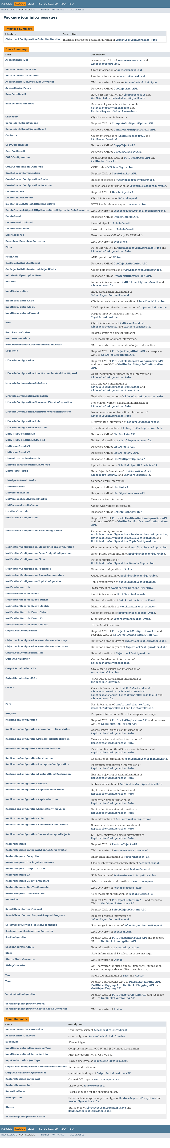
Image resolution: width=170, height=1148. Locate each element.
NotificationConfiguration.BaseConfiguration (33, 530)
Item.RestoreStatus (17, 332)
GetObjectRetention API (117, 903)
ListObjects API (124, 446)
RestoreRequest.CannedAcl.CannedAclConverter (36, 850)
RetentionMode (15, 1091)
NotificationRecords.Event (22, 593)
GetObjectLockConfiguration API (135, 634)
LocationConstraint (17, 511)
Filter (8, 247)
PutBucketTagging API (144, 981)
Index (63, 4)
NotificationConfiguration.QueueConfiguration (34, 575)
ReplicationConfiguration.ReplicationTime (31, 799)
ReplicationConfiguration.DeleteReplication (33, 748)
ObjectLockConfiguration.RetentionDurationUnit (36, 1066)
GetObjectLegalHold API (117, 354)
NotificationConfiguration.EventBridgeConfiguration (38, 553)
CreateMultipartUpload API (132, 276)
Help (71, 4)
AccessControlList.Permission (24, 1029)
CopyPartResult (15, 151)
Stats (8, 953)
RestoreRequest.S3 (17, 874)
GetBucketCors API (104, 161)
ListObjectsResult (16, 470)
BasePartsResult (15, 94)
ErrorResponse (14, 235)
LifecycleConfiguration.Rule (23, 421)
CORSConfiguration (17, 157)
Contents (11, 135)
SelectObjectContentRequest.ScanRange (31, 925)
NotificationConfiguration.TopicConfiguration (33, 581)
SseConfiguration (16, 937)
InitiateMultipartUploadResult (24, 275)
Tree (39, 4)
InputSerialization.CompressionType (28, 1048)
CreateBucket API (124, 173)
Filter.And (11, 256)
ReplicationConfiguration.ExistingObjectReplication (38, 774)
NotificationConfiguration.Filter (25, 559)
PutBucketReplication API (129, 720)
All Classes (77, 10)
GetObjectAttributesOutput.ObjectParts (30, 269)
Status (9, 1107)
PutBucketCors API (137, 157)
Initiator (10, 281)
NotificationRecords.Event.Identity (27, 606)
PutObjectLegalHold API (128, 351)
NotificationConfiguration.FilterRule (28, 568)
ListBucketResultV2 (17, 452)
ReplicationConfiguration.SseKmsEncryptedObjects (37, 834)
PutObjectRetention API (128, 900)
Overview (6, 4)
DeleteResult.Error (17, 228)
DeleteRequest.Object (19, 197)
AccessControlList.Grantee (22, 75)
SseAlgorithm (14, 1097)
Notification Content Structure (132, 588)
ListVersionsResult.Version (22, 505)
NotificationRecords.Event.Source (26, 624)
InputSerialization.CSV (19, 300)
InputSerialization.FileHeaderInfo (26, 1054)
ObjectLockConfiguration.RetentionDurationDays (36, 640)
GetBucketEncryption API (118, 941)
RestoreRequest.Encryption (22, 856)
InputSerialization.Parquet (22, 313)
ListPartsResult (15, 486)
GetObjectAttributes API (130, 263)
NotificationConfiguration (21, 517)
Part (8, 704)
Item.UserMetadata (17, 338)
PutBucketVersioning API (129, 994)
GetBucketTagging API (138, 985)
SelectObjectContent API (129, 909)
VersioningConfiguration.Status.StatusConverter (36, 1008)
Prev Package (9, 10)
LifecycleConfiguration (19, 360)
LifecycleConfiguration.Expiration (26, 396)
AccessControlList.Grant (20, 69)
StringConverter (15, 965)
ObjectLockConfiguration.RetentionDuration (33, 39)
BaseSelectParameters (19, 103)
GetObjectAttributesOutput (22, 263)
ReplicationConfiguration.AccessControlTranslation (37, 729)
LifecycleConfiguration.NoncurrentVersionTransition (38, 411)
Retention (11, 899)
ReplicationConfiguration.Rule (24, 818)
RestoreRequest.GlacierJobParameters (29, 862)
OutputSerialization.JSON (21, 678)
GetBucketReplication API (119, 723)
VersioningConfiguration (20, 994)
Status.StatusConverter (20, 959)
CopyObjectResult (16, 145)
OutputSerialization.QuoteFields (25, 1072)
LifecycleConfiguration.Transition (26, 427)
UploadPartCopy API (127, 151)
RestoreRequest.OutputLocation (25, 868)
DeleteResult (13, 216)
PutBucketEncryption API (129, 937)
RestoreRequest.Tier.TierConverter (27, 887)
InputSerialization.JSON (20, 307)
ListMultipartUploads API (131, 459)
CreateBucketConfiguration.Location (28, 185)
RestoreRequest (15, 844)
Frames (45, 10)
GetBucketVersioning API (118, 998)
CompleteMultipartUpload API (132, 123)
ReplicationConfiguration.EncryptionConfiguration (37, 764)
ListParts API (122, 487)
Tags (8, 981)
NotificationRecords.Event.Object (26, 612)
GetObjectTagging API (106, 988)
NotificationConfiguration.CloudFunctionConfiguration (39, 547)
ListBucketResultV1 (17, 446)
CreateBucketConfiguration (22, 173)
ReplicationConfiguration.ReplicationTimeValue (35, 809)
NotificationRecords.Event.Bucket (26, 599)
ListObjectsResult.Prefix (20, 480)
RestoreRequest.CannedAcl (22, 1079)
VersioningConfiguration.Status (25, 1116)
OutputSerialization (17, 658)
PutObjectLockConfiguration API (134, 631)
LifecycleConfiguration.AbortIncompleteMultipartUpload (41, 373)
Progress (11, 713)
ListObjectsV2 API (126, 452)
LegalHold (11, 350)
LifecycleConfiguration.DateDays (26, 383)
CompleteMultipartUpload (21, 123)
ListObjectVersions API (129, 493)
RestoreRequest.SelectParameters (27, 881)
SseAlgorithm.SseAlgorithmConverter (29, 931)
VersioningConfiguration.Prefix (25, 1003)
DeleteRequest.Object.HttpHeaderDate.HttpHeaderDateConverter (47, 210)
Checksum (11, 116)
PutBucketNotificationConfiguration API (139, 518)
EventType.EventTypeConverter (25, 241)
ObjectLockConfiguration (21, 630)
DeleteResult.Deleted (19, 222)
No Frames (58, 10)
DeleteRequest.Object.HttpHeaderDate (30, 204)
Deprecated (51, 4)
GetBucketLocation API (129, 511)
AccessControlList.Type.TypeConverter (29, 81)
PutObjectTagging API (106, 985)
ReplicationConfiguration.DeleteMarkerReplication (37, 739)
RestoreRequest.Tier (18, 1085)
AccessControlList (16, 60)
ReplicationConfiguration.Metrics (26, 783)
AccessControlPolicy (18, 88)
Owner (9, 687)
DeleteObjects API (124, 192)
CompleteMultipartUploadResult (25, 129)
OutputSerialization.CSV (20, 668)
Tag (7, 975)
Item (8, 322)
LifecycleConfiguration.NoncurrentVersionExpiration (38, 402)
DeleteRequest (14, 191)
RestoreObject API (124, 844)
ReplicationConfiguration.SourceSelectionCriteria (36, 824)
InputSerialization (16, 291)
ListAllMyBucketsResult (20, 433)
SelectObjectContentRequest (23, 909)
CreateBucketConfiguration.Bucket (27, 179)
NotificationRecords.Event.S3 (24, 618)
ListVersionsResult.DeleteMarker (26, 499)
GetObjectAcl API (125, 88)
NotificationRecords (17, 587)
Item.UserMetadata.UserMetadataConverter (33, 344)
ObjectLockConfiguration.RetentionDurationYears (36, 646)
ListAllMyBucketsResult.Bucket (25, 440)
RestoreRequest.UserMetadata (24, 893)
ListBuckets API (124, 434)
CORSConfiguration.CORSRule (24, 166)
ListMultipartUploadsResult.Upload (27, 464)
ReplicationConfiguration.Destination (29, 758)
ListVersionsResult (17, 492)
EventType (12, 1041)
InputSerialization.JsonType (22, 1060)
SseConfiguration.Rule (19, 947)
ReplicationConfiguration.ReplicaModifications (34, 789)
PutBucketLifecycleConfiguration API (137, 361)
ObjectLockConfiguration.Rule (24, 652)
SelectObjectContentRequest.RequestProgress (35, 915)
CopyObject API (124, 145)
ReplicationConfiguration (21, 719)
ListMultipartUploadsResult (22, 458)
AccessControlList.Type (20, 1035)
